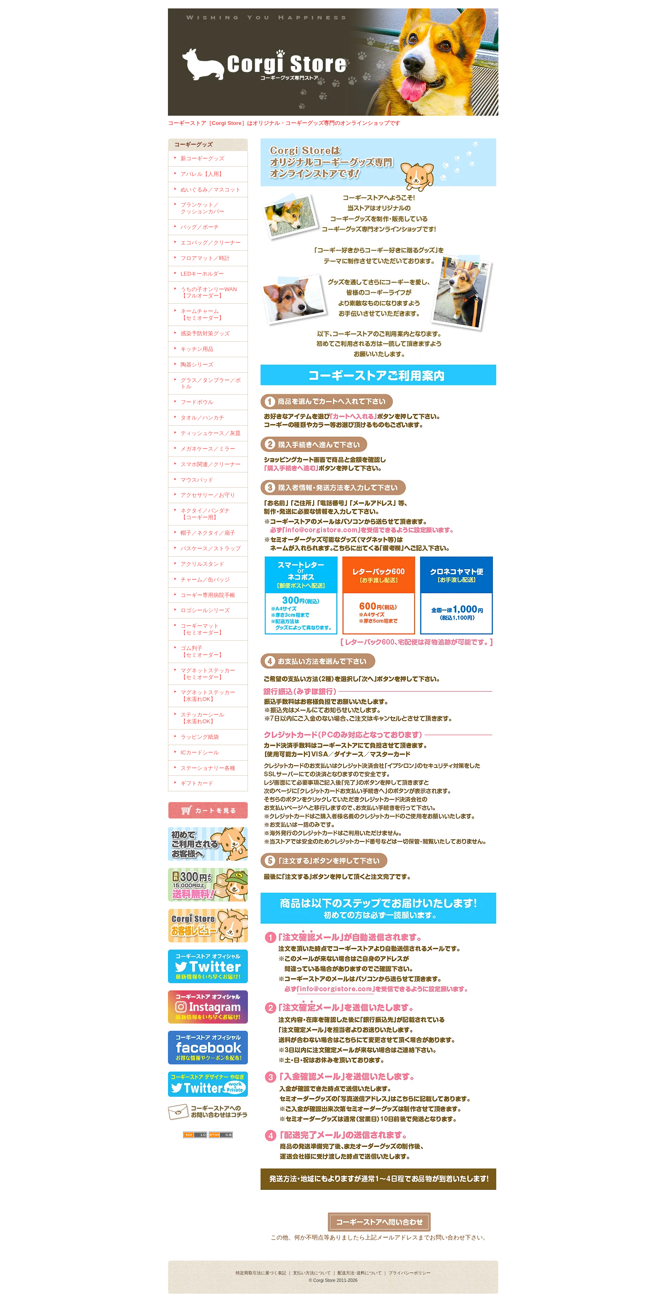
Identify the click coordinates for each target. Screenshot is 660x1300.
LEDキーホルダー (202, 274)
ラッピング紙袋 (200, 737)
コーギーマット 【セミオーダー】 (211, 629)
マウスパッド (197, 480)
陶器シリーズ (197, 364)
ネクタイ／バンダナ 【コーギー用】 (211, 513)
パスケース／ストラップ (211, 548)
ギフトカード (197, 783)
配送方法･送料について (360, 1273)
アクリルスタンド (202, 564)
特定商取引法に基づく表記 (261, 1273)
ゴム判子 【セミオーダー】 (211, 651)
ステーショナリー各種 (208, 768)
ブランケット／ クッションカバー (211, 208)
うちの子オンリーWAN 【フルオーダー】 (209, 292)
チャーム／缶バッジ (205, 579)
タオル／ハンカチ (202, 417)
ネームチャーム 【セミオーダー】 (211, 314)
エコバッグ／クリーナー (211, 242)
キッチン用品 (197, 349)
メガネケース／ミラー (208, 449)
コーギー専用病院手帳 (208, 595)
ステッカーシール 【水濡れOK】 (208, 717)
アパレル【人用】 (202, 174)
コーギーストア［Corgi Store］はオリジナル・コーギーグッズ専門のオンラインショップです (284, 123)
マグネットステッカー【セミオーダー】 (208, 673)
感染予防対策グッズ (205, 333)
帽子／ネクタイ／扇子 (208, 533)
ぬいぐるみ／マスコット (211, 189)
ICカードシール (200, 752)
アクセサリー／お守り (208, 495)
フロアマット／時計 (205, 258)
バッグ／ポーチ (200, 227)
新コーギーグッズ (202, 158)
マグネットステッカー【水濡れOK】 (208, 695)
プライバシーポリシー (410, 1273)
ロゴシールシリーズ (205, 610)
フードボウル (197, 402)
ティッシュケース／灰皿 (211, 433)
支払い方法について (312, 1273)
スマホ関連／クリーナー (211, 464)
